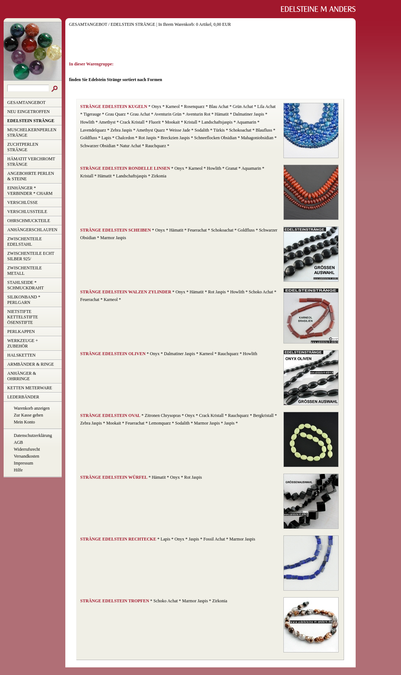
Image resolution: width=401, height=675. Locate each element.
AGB (18, 442)
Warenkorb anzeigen (32, 408)
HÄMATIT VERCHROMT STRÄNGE (31, 161)
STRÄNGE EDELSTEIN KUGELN (113, 106)
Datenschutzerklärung (33, 435)
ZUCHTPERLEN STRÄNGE (22, 147)
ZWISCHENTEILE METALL (24, 270)
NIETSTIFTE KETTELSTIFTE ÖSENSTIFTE (22, 317)
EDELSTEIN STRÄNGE (30, 120)
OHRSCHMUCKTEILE (28, 220)
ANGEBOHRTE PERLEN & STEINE (30, 176)
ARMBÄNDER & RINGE (30, 364)
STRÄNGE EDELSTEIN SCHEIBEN (115, 230)
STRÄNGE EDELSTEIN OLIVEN (113, 353)
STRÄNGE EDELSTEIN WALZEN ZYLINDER (125, 291)
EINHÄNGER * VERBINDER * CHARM (30, 190)
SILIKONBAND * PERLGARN (23, 299)
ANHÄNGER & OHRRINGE (21, 376)
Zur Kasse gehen (28, 415)
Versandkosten (26, 456)
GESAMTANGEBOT (26, 102)
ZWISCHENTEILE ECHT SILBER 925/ (30, 256)
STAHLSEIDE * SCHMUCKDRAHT (25, 285)
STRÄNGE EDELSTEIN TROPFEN (114, 600)
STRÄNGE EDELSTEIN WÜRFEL (113, 477)
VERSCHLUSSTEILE (27, 211)
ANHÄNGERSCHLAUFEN (32, 229)
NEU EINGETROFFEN (28, 111)
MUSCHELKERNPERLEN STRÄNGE (31, 132)
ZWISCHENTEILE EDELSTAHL (24, 241)
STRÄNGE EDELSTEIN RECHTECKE (118, 539)
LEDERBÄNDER (23, 396)
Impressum (23, 463)
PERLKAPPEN (21, 331)
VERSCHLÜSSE (22, 202)
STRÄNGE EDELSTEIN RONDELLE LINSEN (125, 168)
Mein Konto (24, 422)
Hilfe (18, 470)
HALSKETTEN (21, 355)
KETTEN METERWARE (29, 387)
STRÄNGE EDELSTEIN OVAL (110, 415)
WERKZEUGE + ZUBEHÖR (22, 343)
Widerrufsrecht (27, 449)
